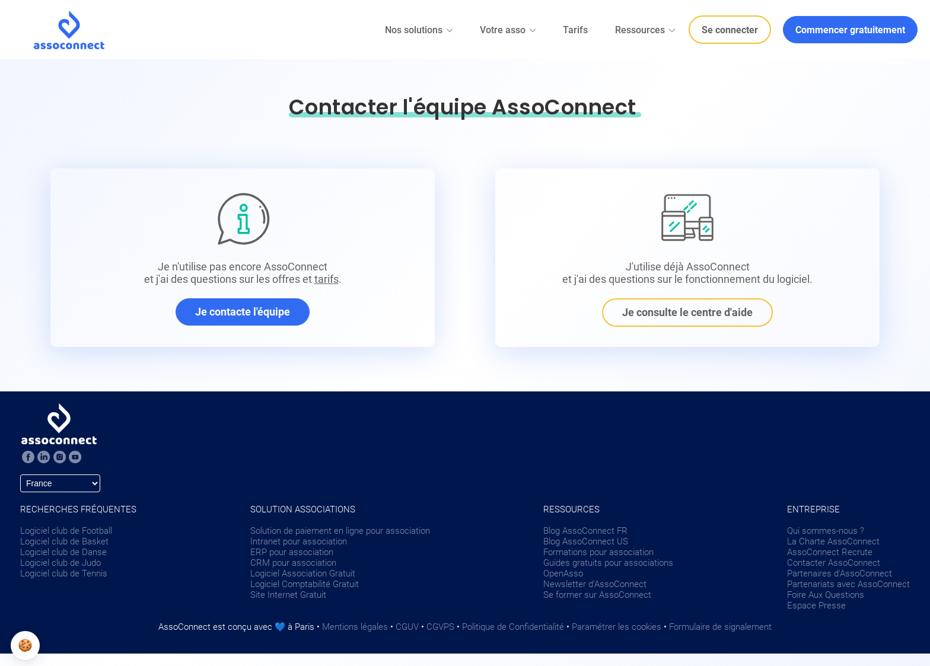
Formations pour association (598, 552)
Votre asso (508, 30)
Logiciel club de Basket (64, 541)
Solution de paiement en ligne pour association (340, 530)
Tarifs (575, 30)
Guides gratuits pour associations (608, 562)
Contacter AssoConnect (833, 562)
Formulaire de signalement (720, 627)
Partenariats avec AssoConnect (848, 584)
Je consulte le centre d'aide (687, 312)
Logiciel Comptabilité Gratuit (304, 584)
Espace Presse (816, 605)
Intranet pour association (298, 541)
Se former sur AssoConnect (597, 594)
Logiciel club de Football (66, 530)
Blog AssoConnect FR (585, 530)
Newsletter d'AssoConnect (594, 584)
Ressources (646, 30)
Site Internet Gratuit (288, 594)
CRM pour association (293, 562)
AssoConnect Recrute (829, 552)
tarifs (326, 279)
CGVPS (440, 627)
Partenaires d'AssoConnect (839, 573)
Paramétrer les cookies (616, 627)
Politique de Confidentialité (513, 627)
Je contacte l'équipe (242, 311)
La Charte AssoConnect (833, 541)
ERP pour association (291, 552)
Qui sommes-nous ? (825, 530)
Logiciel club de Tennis (63, 573)
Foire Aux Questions (825, 594)
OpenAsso (563, 573)
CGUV (407, 627)
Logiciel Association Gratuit (302, 573)
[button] (25, 645)
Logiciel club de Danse (63, 552)
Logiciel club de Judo (60, 562)
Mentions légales (355, 627)
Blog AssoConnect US (585, 541)
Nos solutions (419, 30)
